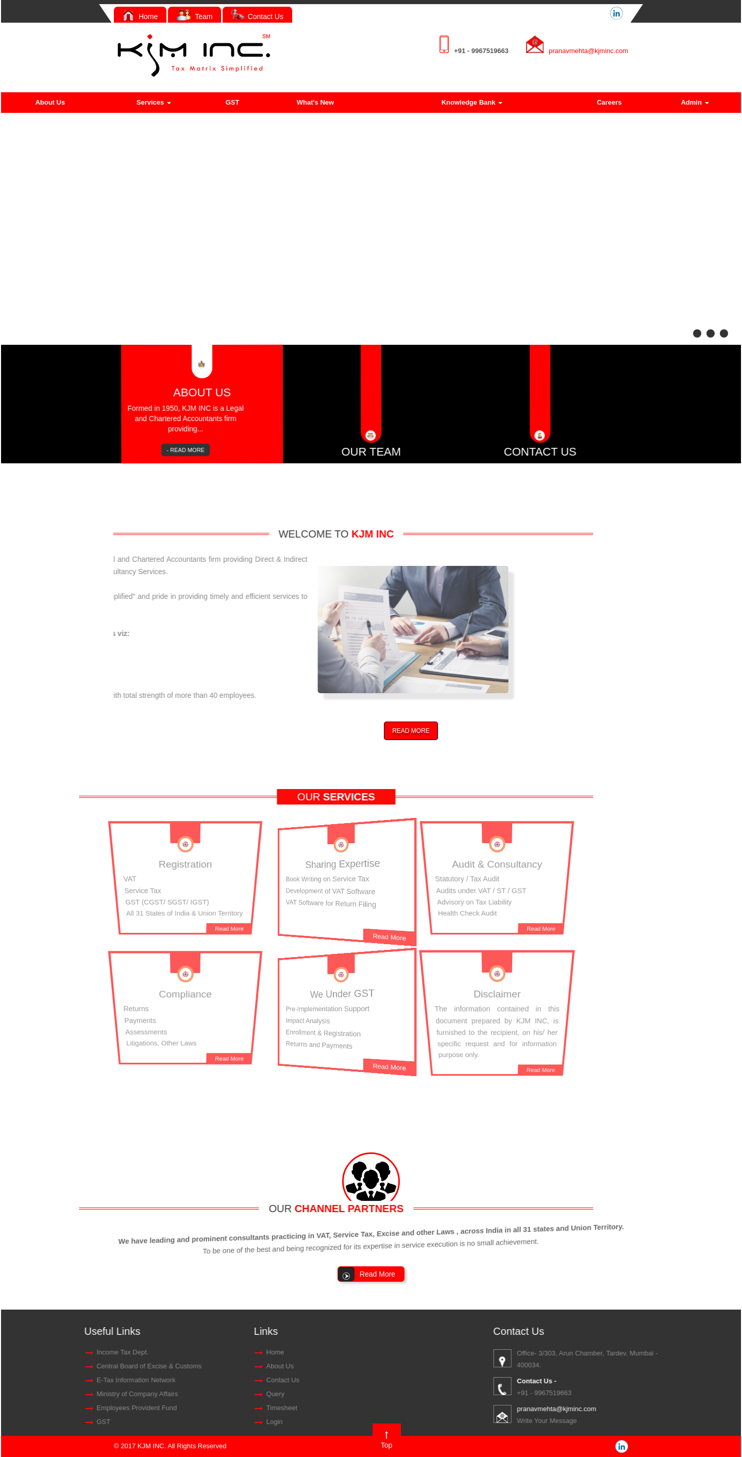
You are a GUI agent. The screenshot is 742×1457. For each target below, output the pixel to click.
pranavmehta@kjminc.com (588, 51)
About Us (50, 102)
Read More (239, 934)
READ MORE (411, 730)
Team (194, 16)
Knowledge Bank (472, 102)
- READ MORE (195, 451)
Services (154, 102)
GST (233, 102)
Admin (695, 102)
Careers (609, 102)
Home (140, 16)
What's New (315, 102)
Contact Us (257, 16)
